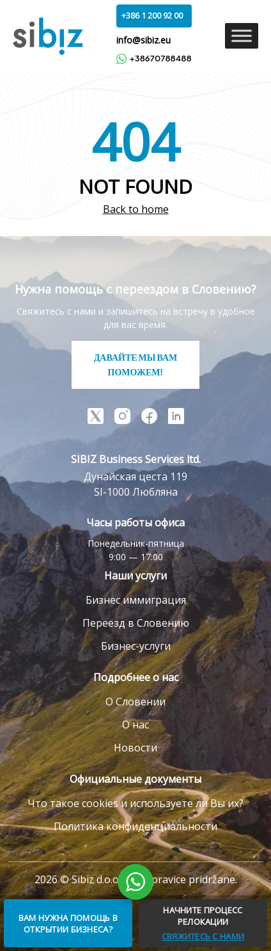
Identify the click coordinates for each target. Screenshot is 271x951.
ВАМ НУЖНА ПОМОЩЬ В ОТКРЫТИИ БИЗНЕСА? (68, 923)
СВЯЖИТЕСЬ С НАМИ (203, 936)
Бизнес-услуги (136, 646)
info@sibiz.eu (143, 40)
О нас (135, 725)
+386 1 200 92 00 (152, 15)
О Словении (135, 702)
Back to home (136, 209)
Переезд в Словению (135, 623)
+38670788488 (153, 58)
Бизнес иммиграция (136, 600)
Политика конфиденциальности (135, 826)
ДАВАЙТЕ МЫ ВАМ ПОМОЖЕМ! (136, 364)
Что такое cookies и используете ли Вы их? (135, 803)
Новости (135, 748)
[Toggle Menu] (241, 36)
